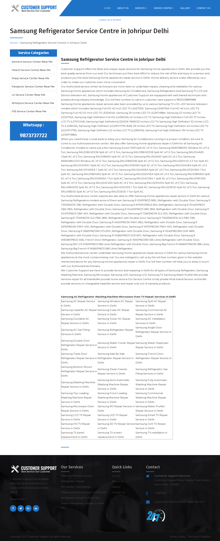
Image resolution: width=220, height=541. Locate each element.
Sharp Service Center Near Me (30, 78)
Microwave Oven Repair (75, 486)
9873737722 (33, 135)
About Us (123, 8)
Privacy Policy (177, 536)
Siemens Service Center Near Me (32, 61)
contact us (203, 8)
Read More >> (18, 499)
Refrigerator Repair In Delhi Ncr (80, 497)
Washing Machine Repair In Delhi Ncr (84, 492)
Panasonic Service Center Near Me (33, 86)
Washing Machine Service (76, 475)
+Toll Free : (160, 493)
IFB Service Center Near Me (29, 111)
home (14, 42)
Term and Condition (199, 536)
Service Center (164, 8)
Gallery (185, 8)
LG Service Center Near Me (28, 94)
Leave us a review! (110, 19)
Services (141, 8)
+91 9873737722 (32, 129)
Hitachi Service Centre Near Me (31, 70)
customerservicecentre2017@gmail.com (179, 501)
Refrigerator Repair (72, 481)
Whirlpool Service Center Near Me (33, 103)
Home (107, 8)
